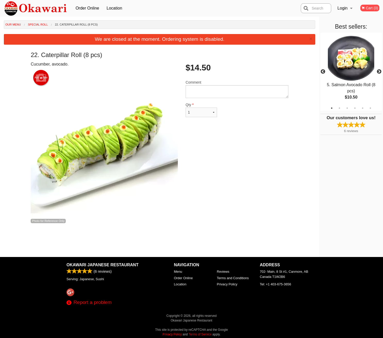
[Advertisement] (159, 240)
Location (114, 8)
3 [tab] (347, 108)
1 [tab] (331, 108)
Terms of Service (200, 334)
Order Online (87, 8)
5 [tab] (362, 108)
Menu (178, 271)
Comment (237, 89)
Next (379, 71)
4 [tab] (354, 108)
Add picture (41, 77)
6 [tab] (370, 108)
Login (342, 8)
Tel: (275, 284)
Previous (323, 71)
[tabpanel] (351, 71)
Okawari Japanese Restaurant (102, 265)
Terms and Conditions (233, 278)
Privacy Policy (227, 284)
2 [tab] (339, 108)
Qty (201, 110)
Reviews (223, 271)
